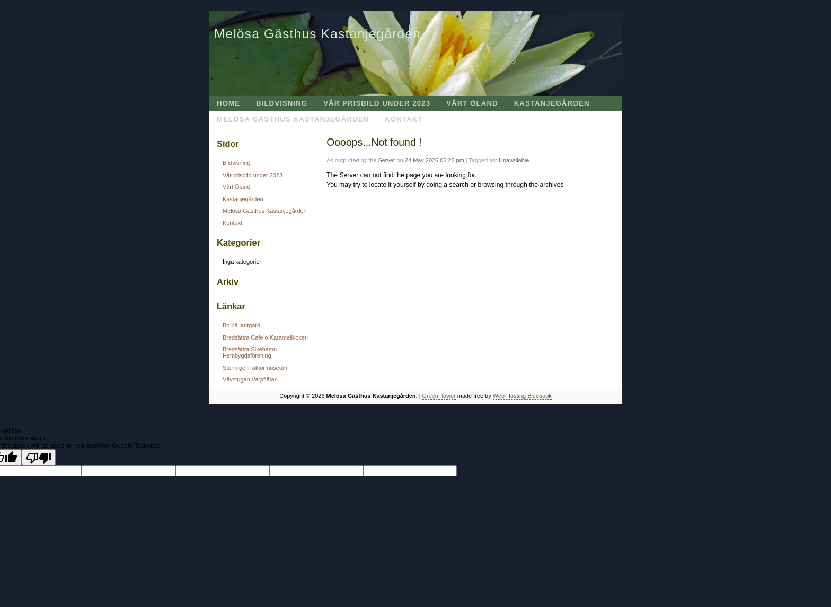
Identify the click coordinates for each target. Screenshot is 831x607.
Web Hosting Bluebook (522, 396)
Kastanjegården (552, 103)
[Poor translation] (39, 457)
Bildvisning (281, 103)
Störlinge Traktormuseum (255, 368)
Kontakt (403, 119)
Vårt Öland (472, 103)
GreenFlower (439, 396)
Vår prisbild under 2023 (376, 103)
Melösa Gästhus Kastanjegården (317, 34)
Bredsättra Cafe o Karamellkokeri (265, 337)
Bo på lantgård (241, 325)
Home (228, 103)
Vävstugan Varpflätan (250, 379)
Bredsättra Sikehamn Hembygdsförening (250, 352)
